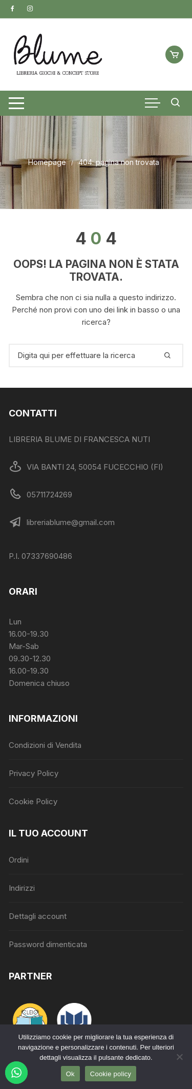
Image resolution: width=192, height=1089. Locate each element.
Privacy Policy (33, 773)
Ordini (19, 860)
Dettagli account (38, 916)
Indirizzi (22, 888)
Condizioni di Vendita (45, 745)
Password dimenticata (48, 944)
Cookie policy (111, 1074)
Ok (70, 1074)
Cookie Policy (33, 801)
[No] (179, 1057)
